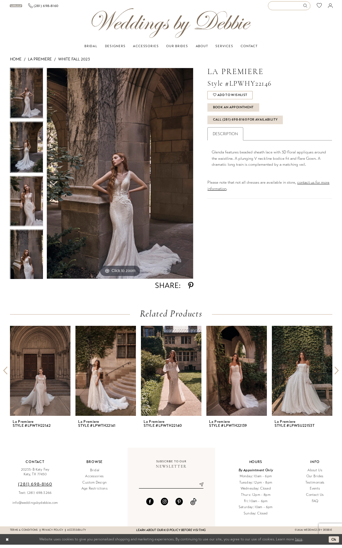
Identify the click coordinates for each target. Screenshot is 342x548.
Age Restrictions (94, 492)
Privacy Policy (52, 533)
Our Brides (315, 479)
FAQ (315, 504)
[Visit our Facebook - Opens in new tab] (150, 504)
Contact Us (315, 498)
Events (315, 492)
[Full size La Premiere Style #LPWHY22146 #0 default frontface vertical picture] (120, 176)
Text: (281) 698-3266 (35, 496)
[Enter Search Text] (289, 7)
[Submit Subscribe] (199, 488)
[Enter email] (171, 488)
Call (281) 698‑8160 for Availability (245, 123)
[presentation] (40, 374)
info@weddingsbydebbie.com (35, 506)
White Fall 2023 (74, 62)
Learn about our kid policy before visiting (171, 533)
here (298, 542)
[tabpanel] (27, 98)
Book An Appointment (233, 111)
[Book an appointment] (34, 7)
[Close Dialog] (7, 542)
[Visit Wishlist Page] (319, 7)
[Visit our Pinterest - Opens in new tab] (179, 504)
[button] (330, 7)
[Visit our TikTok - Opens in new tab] (193, 504)
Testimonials (315, 486)
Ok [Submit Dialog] (334, 542)
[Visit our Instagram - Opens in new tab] (164, 504)
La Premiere (40, 62)
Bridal (94, 473)
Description (225, 137)
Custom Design (94, 486)
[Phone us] (80, 7)
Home (16, 62)
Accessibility (76, 533)
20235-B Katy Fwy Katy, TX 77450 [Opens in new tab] (35, 475)
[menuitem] (34, 7)
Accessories (94, 479)
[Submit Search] (306, 7)
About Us (314, 473)
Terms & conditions (24, 533)
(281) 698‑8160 (35, 487)
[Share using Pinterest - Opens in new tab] (190, 289)
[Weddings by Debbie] (171, 26)
